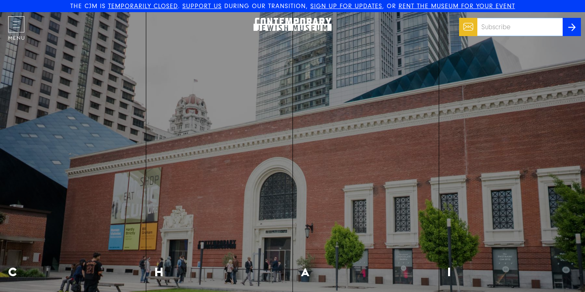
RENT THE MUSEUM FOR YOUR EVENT (457, 6)
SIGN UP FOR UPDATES (346, 6)
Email (466, 22)
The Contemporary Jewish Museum (289, 17)
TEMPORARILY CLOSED (143, 6)
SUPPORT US (202, 6)
